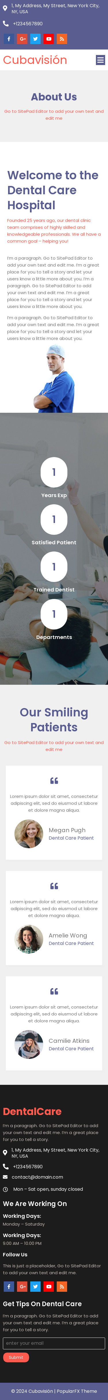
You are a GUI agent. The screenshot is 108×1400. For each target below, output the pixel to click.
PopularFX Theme (77, 1391)
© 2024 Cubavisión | (34, 1391)
